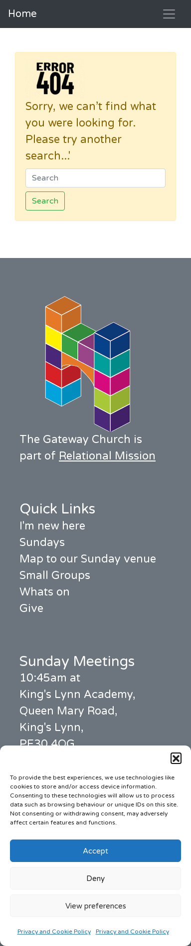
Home (22, 14)
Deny (95, 878)
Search (45, 201)
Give (31, 608)
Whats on (44, 592)
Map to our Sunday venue (87, 559)
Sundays (42, 542)
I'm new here (52, 526)
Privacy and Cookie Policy (54, 931)
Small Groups (54, 575)
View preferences (95, 906)
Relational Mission (107, 456)
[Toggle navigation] (169, 14)
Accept (95, 851)
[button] (176, 758)
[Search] (95, 178)
